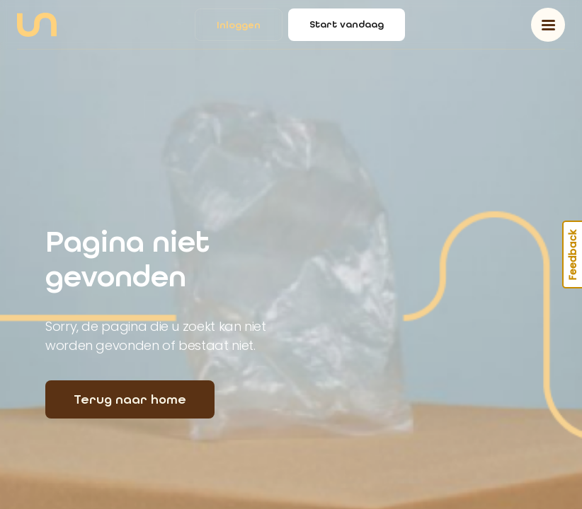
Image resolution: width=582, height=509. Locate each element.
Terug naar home (130, 399)
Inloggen (239, 25)
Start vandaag (346, 24)
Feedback (573, 254)
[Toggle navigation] (548, 25)
